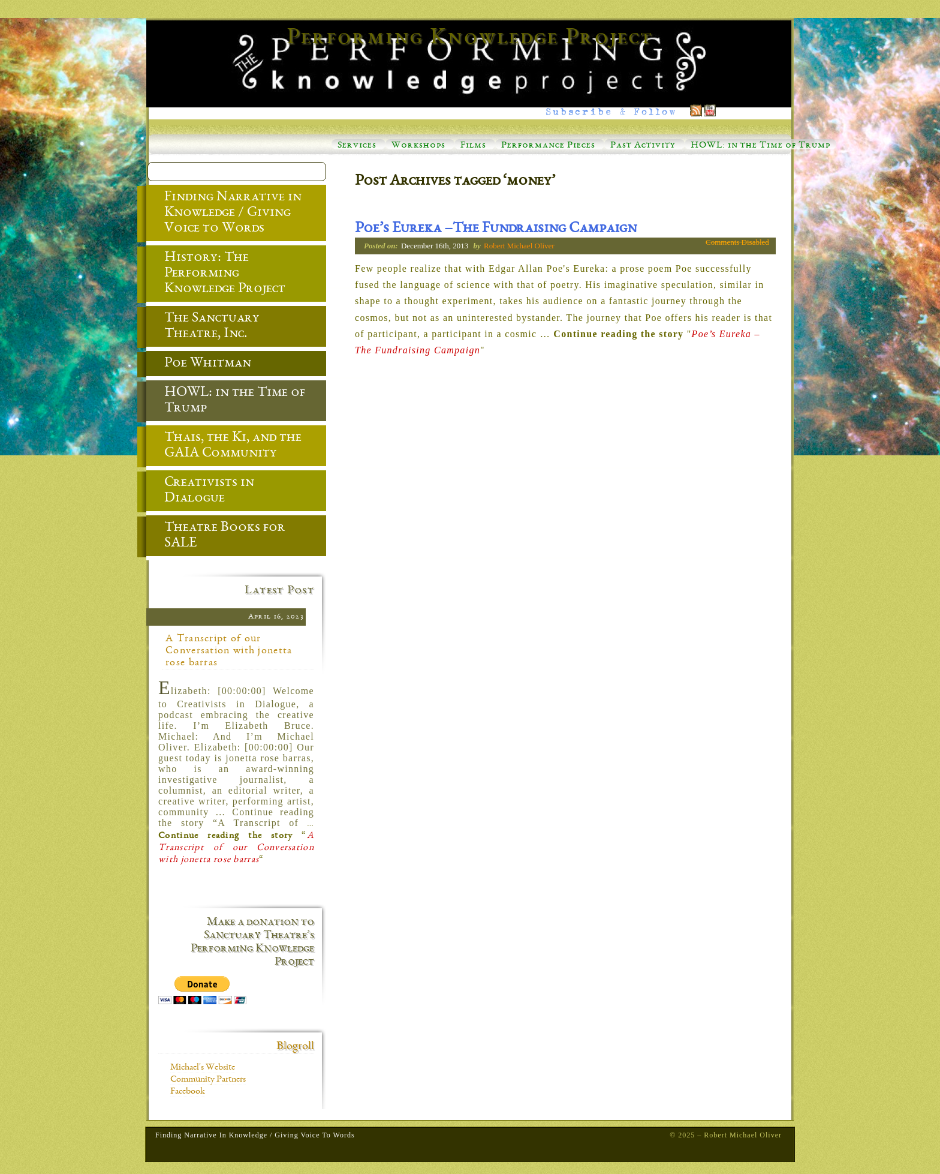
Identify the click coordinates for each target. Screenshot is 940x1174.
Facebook (187, 1092)
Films (473, 146)
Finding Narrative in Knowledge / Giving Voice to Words (224, 213)
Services (357, 146)
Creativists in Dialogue (200, 491)
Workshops (418, 146)
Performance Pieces (548, 146)
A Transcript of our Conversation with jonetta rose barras (229, 650)
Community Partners (208, 1080)
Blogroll (295, 1047)
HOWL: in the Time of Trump (760, 146)
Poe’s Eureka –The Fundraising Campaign (496, 229)
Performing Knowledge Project (470, 38)
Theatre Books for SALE (215, 536)
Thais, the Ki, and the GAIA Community (224, 446)
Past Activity (643, 146)
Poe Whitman (198, 364)
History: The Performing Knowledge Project (215, 274)
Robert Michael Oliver (519, 245)
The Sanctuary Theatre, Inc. (203, 327)
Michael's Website (202, 1068)
